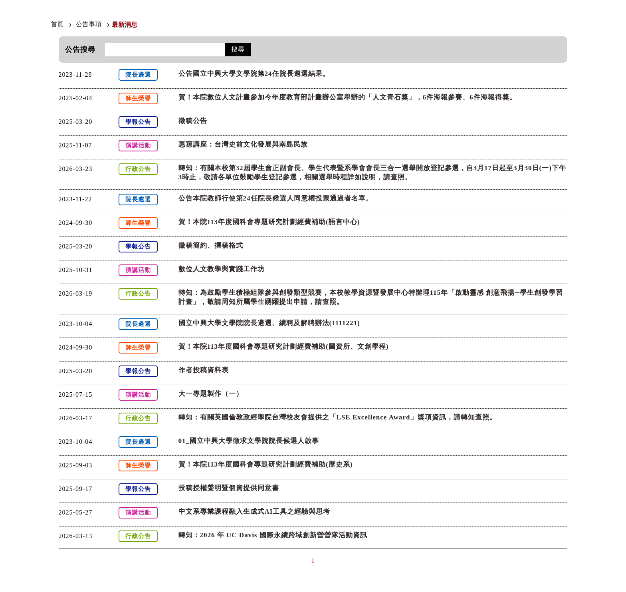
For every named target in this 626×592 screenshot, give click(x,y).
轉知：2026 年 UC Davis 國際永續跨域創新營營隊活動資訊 (272, 535)
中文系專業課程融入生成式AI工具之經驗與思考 (254, 511)
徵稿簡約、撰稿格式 (210, 245)
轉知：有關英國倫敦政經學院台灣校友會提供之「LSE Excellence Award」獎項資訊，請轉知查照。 (337, 417)
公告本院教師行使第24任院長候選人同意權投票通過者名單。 (275, 198)
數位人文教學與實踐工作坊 (221, 269)
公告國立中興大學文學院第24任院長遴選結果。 (254, 73)
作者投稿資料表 (203, 370)
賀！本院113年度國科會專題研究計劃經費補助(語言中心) (269, 222)
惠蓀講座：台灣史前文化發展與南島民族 (243, 144)
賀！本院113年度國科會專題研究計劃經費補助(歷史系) (265, 464)
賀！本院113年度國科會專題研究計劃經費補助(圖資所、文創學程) (283, 346)
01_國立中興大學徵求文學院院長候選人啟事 (248, 441)
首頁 (57, 24)
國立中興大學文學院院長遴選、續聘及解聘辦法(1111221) (269, 323)
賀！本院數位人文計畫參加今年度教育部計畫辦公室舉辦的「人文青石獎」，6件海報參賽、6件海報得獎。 (347, 97)
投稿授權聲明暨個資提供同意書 (228, 488)
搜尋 (238, 49)
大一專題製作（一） (210, 393)
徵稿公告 (192, 121)
